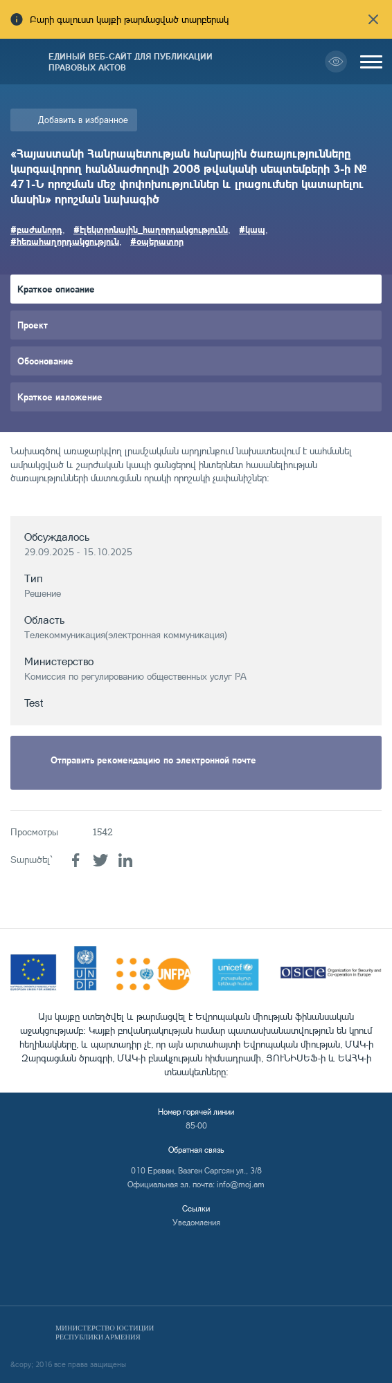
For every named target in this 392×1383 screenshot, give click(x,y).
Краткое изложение (60, 396)
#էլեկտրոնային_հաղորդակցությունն (150, 229)
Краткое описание (56, 289)
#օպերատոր (157, 241)
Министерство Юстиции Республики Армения (104, 1333)
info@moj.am (241, 1184)
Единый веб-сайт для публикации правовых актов (130, 61)
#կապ (252, 229)
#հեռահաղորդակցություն (64, 241)
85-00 (196, 1125)
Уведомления (196, 1222)
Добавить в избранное (83, 119)
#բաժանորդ (36, 229)
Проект (32, 325)
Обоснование (45, 360)
